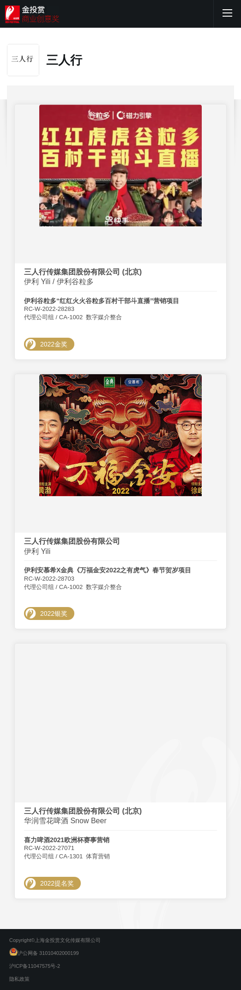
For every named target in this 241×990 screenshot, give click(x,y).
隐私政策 (19, 979)
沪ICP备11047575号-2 (34, 966)
